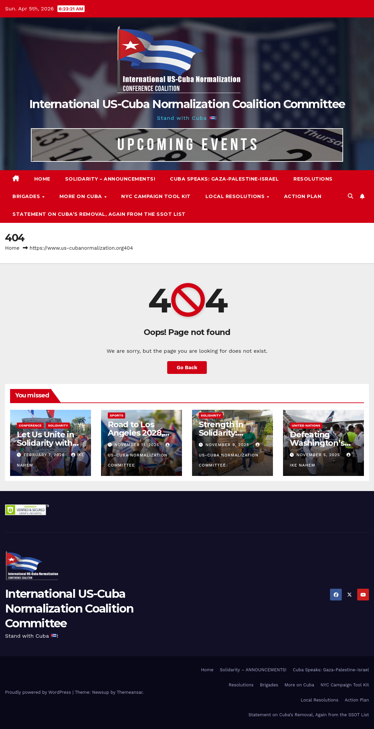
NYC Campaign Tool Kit (156, 196)
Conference (30, 425)
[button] (350, 196)
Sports (116, 415)
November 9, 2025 (228, 444)
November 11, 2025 (137, 444)
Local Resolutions (235, 196)
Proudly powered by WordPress (39, 692)
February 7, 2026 (45, 454)
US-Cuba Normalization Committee (139, 455)
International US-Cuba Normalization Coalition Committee (187, 104)
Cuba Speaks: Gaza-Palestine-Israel (224, 179)
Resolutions (313, 179)
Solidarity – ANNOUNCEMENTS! (110, 179)
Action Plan (303, 196)
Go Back (187, 367)
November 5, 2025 (319, 454)
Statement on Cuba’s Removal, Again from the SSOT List (99, 214)
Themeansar (130, 692)
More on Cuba (81, 196)
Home (42, 179)
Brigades (27, 196)
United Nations (306, 425)
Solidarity (58, 425)
